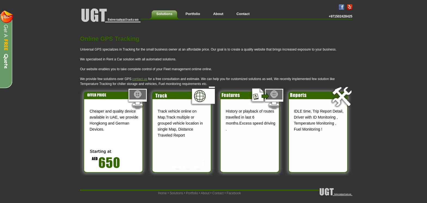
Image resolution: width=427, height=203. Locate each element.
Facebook (234, 193)
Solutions (176, 193)
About (205, 193)
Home (162, 193)
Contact (218, 193)
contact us (139, 79)
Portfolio (192, 193)
